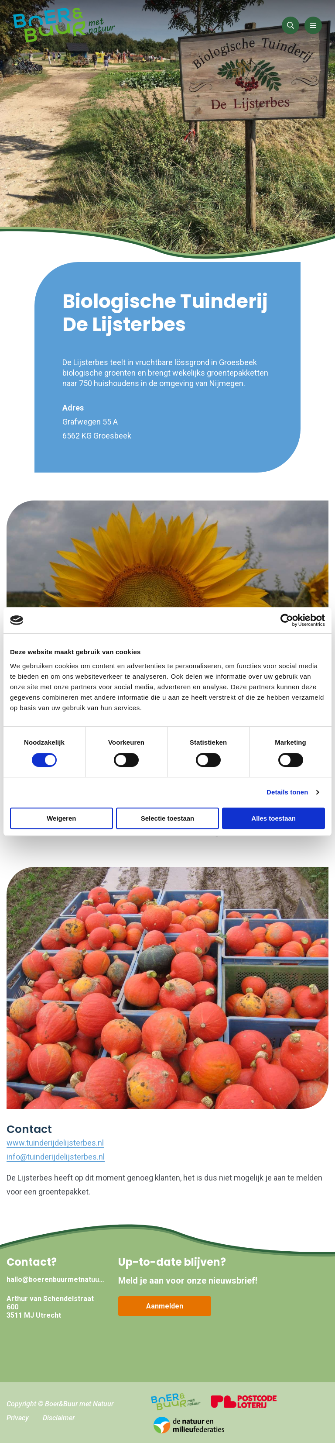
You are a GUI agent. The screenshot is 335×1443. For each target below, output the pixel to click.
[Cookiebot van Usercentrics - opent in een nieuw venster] (287, 620)
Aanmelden (164, 1306)
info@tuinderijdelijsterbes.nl (56, 1156)
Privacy (18, 1418)
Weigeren (61, 818)
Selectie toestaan (168, 818)
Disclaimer (59, 1418)
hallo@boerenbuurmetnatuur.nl (56, 1279)
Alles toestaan (273, 818)
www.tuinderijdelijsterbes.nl (55, 1142)
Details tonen (287, 792)
